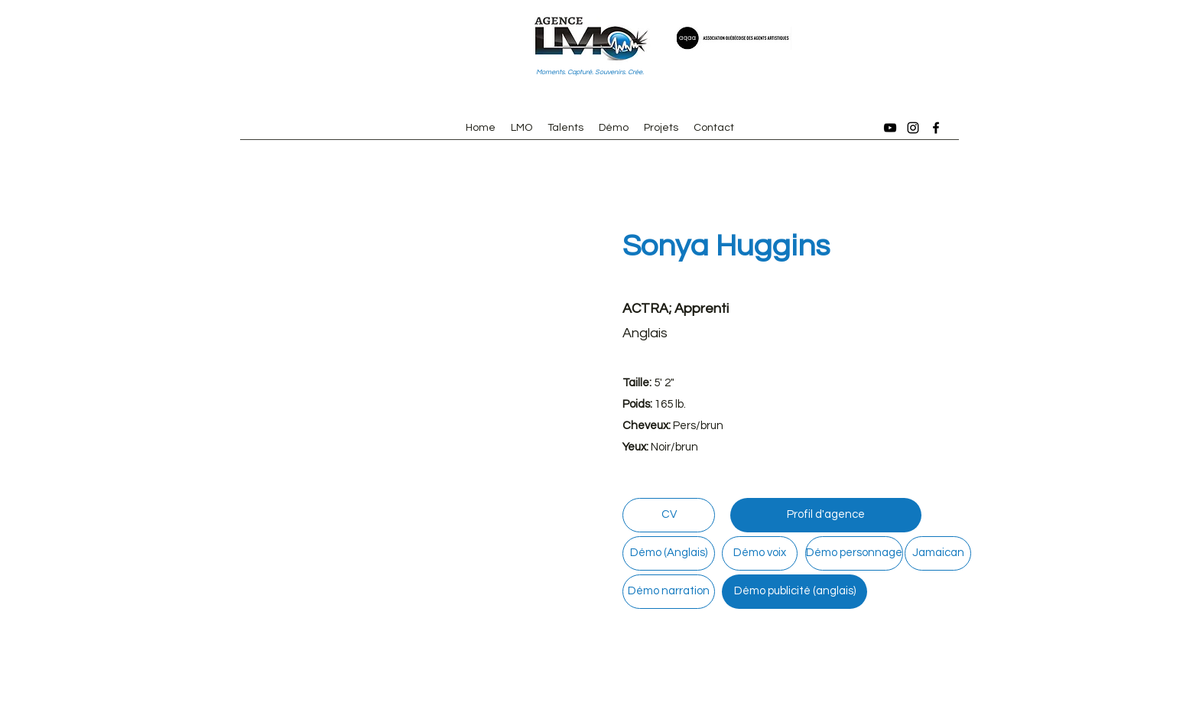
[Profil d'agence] (825, 515)
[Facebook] (936, 127)
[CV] (668, 515)
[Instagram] (913, 127)
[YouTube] (890, 127)
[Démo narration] (668, 591)
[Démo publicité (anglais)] (794, 591)
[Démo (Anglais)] (668, 553)
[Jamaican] (938, 553)
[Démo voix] (760, 553)
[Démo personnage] (854, 553)
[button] (401, 377)
